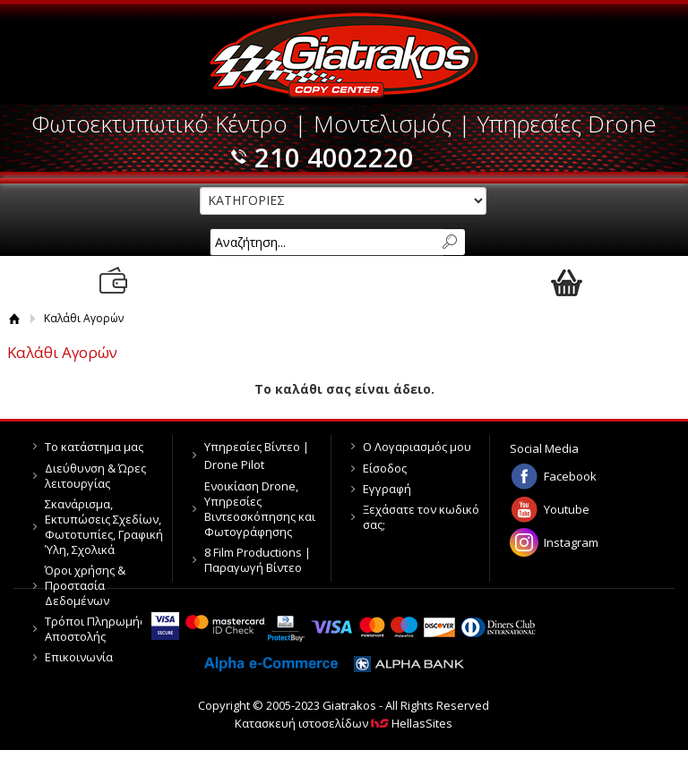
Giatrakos (343, 55)
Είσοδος (385, 468)
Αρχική (15, 318)
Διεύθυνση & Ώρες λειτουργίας (95, 475)
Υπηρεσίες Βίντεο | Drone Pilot (256, 456)
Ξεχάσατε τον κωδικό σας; (421, 517)
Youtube (566, 509)
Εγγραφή (387, 489)
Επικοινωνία (79, 657)
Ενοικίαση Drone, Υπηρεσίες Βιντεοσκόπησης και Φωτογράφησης (259, 509)
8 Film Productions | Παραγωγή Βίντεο (257, 559)
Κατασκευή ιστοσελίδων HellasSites (343, 723)
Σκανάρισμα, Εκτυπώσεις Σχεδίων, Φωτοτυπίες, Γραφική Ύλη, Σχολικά (104, 527)
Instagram (571, 542)
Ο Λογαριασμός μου (417, 447)
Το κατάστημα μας (94, 447)
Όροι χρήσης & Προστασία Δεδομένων (85, 585)
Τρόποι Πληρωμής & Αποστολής (100, 628)
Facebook (570, 476)
